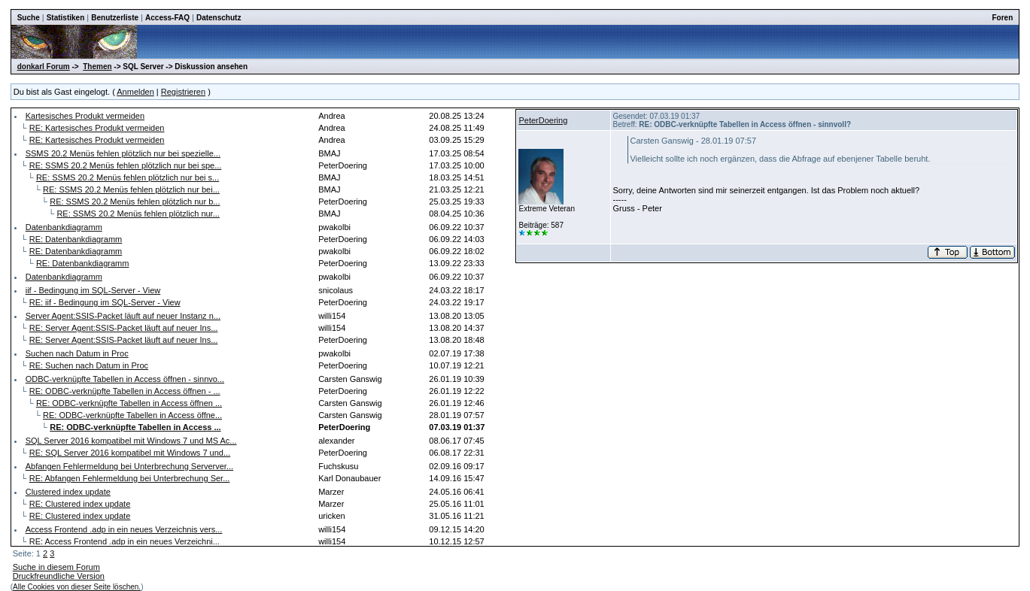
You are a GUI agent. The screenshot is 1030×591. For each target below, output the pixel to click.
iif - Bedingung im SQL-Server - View (93, 290)
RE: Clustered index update (80, 503)
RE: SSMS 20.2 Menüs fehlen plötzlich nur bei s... (127, 177)
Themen (97, 66)
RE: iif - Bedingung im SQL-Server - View (105, 302)
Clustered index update (68, 491)
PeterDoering (542, 120)
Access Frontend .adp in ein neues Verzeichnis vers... (124, 529)
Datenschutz (218, 18)
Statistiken (66, 18)
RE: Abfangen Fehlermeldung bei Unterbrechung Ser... (129, 478)
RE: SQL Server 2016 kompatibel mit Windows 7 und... (129, 452)
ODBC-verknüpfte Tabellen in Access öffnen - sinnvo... (125, 378)
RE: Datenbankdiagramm (76, 239)
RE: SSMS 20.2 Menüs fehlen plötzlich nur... (137, 213)
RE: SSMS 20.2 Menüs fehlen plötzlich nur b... (135, 201)
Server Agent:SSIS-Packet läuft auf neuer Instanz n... (123, 315)
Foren (1002, 18)
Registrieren (183, 91)
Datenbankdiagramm (64, 227)
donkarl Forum (43, 66)
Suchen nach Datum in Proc (77, 353)
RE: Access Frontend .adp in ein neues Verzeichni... (124, 541)
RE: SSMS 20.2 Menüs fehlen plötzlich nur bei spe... (125, 165)
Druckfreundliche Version (59, 575)
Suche (28, 18)
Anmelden (135, 91)
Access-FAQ (167, 18)
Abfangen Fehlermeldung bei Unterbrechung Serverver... (129, 466)
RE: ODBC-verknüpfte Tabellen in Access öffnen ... (129, 403)
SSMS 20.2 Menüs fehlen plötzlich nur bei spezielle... (123, 153)
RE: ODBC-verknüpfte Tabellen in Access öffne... (132, 415)
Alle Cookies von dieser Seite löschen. (77, 587)
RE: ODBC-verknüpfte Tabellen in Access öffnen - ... (124, 391)
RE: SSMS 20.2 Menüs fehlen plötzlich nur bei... (131, 189)
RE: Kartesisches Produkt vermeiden (97, 127)
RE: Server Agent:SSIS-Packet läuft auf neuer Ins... (123, 327)
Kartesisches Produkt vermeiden (85, 115)
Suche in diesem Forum (56, 566)
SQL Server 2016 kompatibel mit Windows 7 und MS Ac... (131, 440)
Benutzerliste (114, 18)
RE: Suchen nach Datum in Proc (88, 365)
